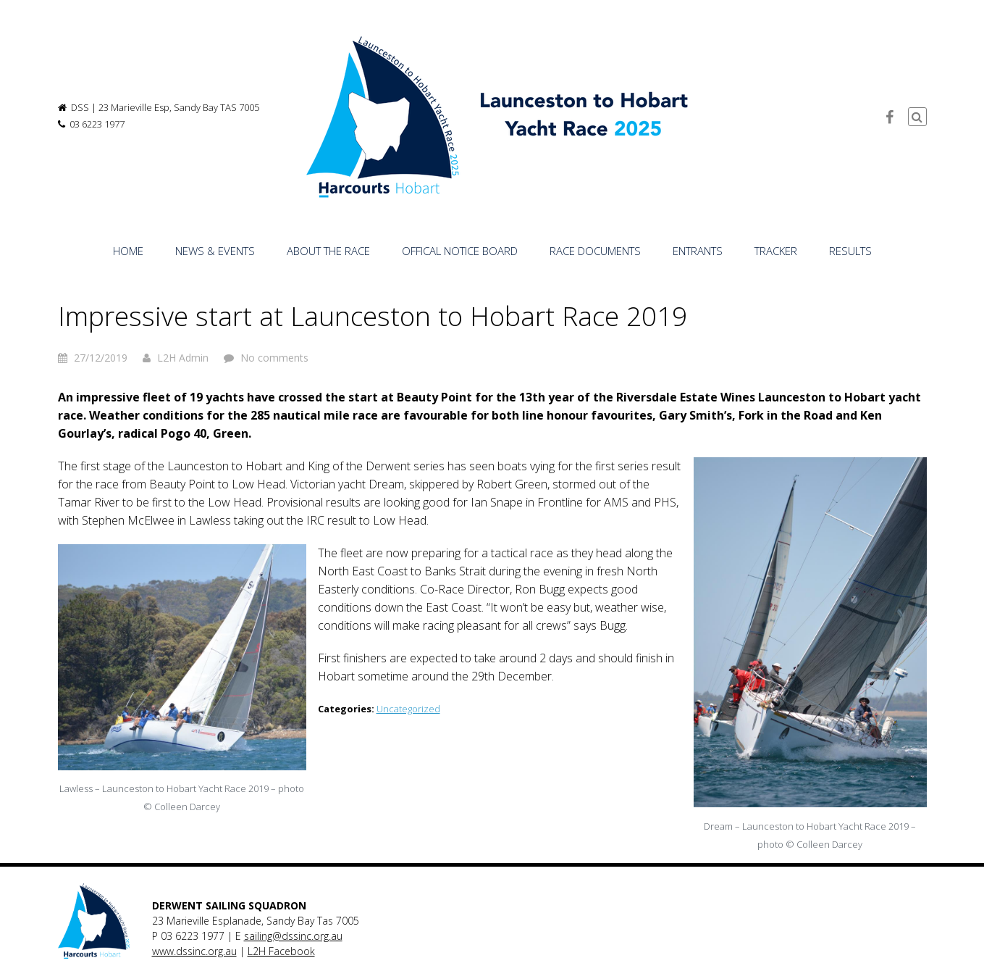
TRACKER (775, 250)
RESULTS (850, 250)
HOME (128, 250)
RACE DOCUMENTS (595, 250)
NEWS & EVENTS (215, 250)
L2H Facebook (281, 951)
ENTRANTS (698, 250)
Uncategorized (408, 708)
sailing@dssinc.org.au (293, 936)
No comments (274, 357)
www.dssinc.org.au (194, 951)
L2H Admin (183, 357)
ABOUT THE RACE (328, 250)
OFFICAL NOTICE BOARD (460, 250)
